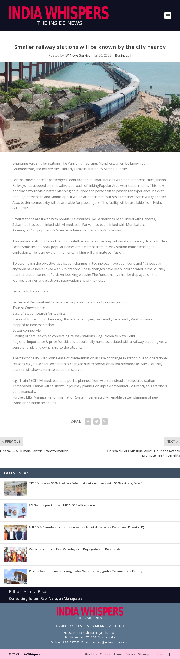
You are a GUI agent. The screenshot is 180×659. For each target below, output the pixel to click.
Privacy (130, 654)
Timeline (158, 654)
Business (122, 55)
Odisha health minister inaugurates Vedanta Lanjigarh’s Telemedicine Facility (85, 571)
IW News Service (77, 55)
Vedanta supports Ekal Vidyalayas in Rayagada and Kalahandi (74, 549)
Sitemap (143, 654)
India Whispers (30, 654)
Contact (105, 654)
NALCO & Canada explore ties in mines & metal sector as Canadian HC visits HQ (86, 527)
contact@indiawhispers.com (110, 642)
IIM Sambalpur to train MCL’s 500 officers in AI (62, 505)
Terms (118, 654)
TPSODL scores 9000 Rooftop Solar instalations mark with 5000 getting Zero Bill (87, 483)
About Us (90, 654)
